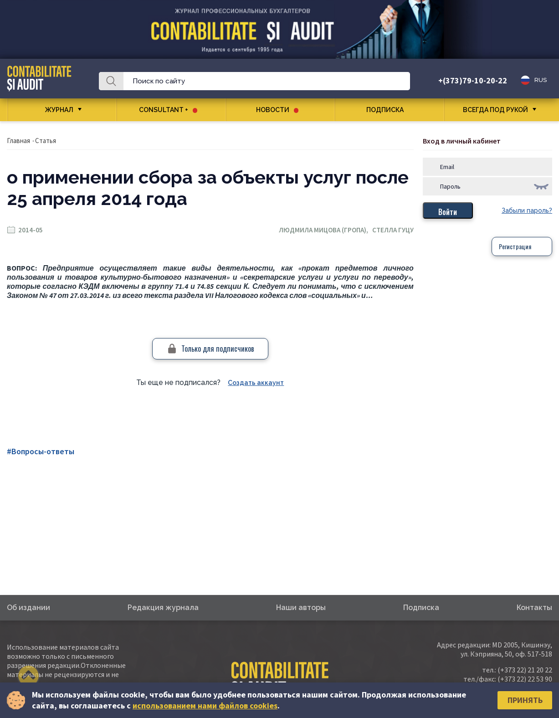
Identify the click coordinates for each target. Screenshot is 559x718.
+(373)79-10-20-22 (472, 80)
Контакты (534, 607)
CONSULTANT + (168, 109)
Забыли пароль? (527, 210)
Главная (18, 140)
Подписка (388, 109)
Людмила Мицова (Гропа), (325, 230)
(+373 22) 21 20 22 (524, 669)
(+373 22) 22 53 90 (524, 678)
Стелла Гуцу (393, 230)
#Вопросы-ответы (40, 451)
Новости (277, 109)
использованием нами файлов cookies (205, 705)
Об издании (28, 607)
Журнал (59, 109)
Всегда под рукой (495, 109)
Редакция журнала (163, 607)
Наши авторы (301, 607)
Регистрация (515, 246)
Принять (525, 700)
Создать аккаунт (256, 382)
